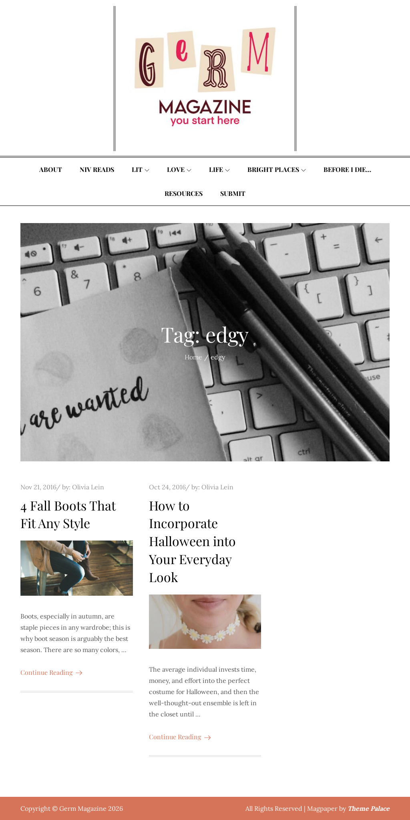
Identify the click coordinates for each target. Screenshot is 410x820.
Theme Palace (369, 808)
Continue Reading (51, 672)
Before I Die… (347, 169)
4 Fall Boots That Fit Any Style (67, 514)
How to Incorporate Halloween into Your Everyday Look (192, 541)
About (50, 169)
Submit (232, 193)
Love (179, 169)
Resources (184, 193)
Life (219, 169)
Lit (140, 169)
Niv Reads (97, 169)
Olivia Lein (88, 487)
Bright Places (276, 169)
